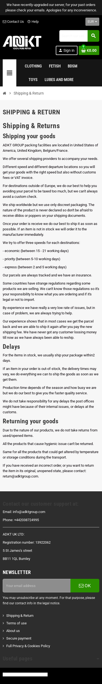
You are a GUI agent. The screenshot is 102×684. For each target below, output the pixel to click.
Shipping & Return (19, 616)
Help (33, 22)
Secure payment (18, 638)
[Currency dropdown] (92, 22)
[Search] (79, 36)
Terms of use (16, 623)
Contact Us (13, 22)
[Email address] (36, 585)
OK (85, 585)
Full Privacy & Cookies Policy (28, 646)
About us (13, 631)
